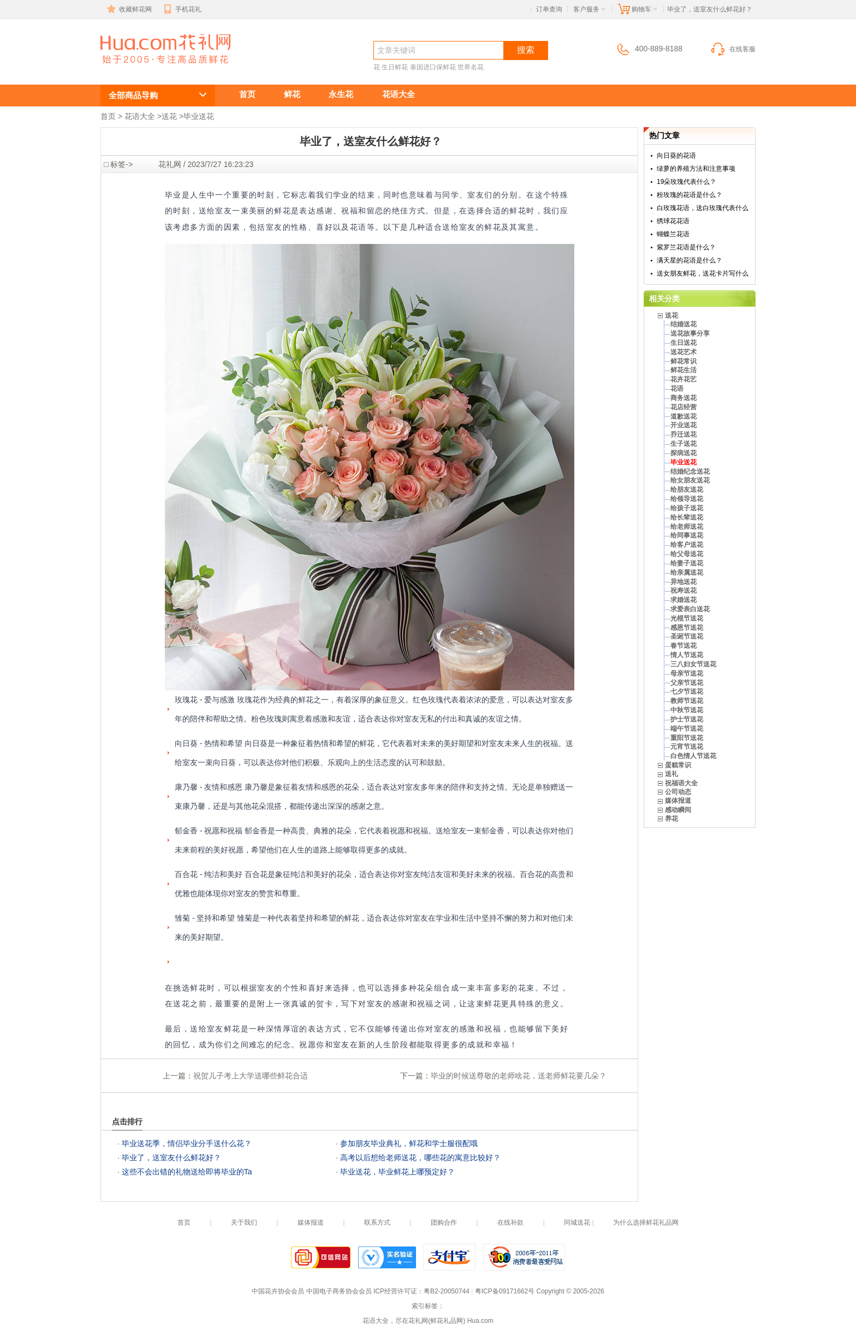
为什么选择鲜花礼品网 (646, 1222)
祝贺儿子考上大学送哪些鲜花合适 (250, 1075)
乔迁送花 (683, 434)
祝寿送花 (683, 590)
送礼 (671, 774)
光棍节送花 (686, 618)
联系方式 (377, 1222)
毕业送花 (198, 116)
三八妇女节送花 (693, 664)
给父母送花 (686, 554)
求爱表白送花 (690, 609)
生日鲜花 (395, 67)
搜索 (525, 50)
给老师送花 (686, 526)
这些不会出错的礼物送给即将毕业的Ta (187, 1171)
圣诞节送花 (686, 636)
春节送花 (683, 645)
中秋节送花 (686, 710)
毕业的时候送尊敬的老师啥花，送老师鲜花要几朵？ (519, 1075)
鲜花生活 (683, 370)
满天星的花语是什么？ (689, 260)
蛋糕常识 (678, 765)
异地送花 (683, 582)
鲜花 (292, 94)
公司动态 (678, 792)
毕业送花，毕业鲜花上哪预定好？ (397, 1171)
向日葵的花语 (676, 155)
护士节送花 (686, 719)
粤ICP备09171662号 (504, 1291)
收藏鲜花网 (128, 9)
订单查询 (549, 9)
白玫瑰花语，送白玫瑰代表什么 (702, 208)
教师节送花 (686, 701)
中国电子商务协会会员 (339, 1291)
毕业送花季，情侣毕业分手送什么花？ (187, 1143)
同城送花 (577, 1222)
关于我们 (244, 1222)
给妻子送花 (686, 563)
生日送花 (683, 343)
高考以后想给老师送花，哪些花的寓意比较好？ (420, 1157)
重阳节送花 (686, 738)
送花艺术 (683, 352)
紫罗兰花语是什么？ (686, 247)
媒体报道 (678, 800)
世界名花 (470, 67)
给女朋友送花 (690, 480)
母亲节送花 (686, 673)
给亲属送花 (686, 572)
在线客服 (733, 49)
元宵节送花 (686, 746)
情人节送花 (686, 655)
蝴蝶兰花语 (673, 234)
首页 (247, 94)
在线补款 (510, 1222)
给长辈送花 (686, 517)
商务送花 (683, 398)
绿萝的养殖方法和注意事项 (696, 168)
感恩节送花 (686, 627)
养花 (671, 818)
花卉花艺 (683, 379)
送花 (169, 116)
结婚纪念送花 (690, 471)
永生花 (341, 94)
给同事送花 (686, 535)
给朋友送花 (686, 489)
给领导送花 (686, 499)
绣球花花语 (673, 221)
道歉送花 (683, 416)
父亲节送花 (686, 683)
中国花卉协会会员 (278, 1291)
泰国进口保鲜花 (433, 67)
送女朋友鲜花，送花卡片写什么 (702, 273)
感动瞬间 (678, 810)
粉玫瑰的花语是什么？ (689, 195)
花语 (676, 388)
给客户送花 (686, 544)
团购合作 (444, 1222)
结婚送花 (683, 324)
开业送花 (683, 425)
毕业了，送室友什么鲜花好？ (171, 1157)
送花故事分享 (690, 333)
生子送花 (683, 444)
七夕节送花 (686, 691)
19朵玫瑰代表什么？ (686, 182)
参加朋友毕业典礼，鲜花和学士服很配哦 (409, 1143)
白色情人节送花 (693, 756)
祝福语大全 (681, 783)
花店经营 (683, 407)
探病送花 (683, 453)
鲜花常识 (683, 361)
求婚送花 (683, 600)
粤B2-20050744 (446, 1291)
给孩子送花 (686, 508)
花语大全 (398, 94)
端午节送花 (686, 728)
